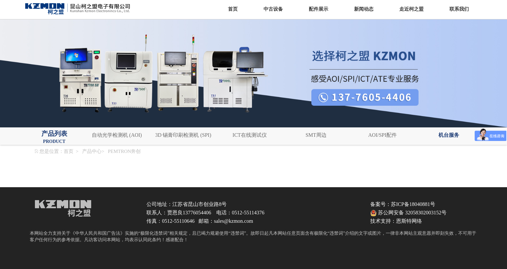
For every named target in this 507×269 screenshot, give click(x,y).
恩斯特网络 (409, 221)
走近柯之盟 (411, 9)
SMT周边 (316, 135)
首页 (233, 9)
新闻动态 (363, 9)
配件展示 (318, 9)
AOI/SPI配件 (382, 135)
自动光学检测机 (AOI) (117, 135)
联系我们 (459, 9)
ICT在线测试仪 (249, 135)
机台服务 (448, 135)
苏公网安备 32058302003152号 (408, 212)
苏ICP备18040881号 (413, 204)
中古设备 (273, 9)
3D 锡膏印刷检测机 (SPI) (183, 135)
